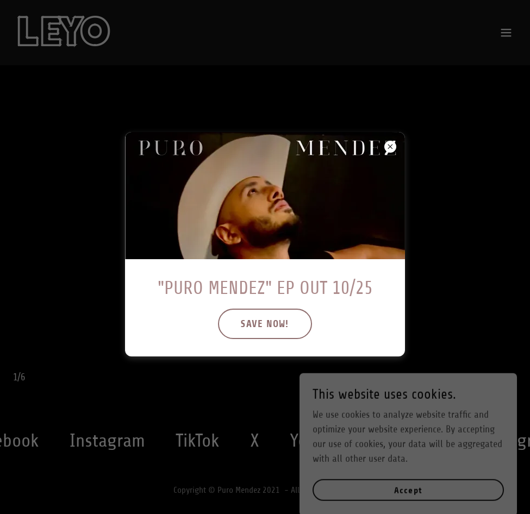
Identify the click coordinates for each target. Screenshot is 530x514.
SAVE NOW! (265, 323)
